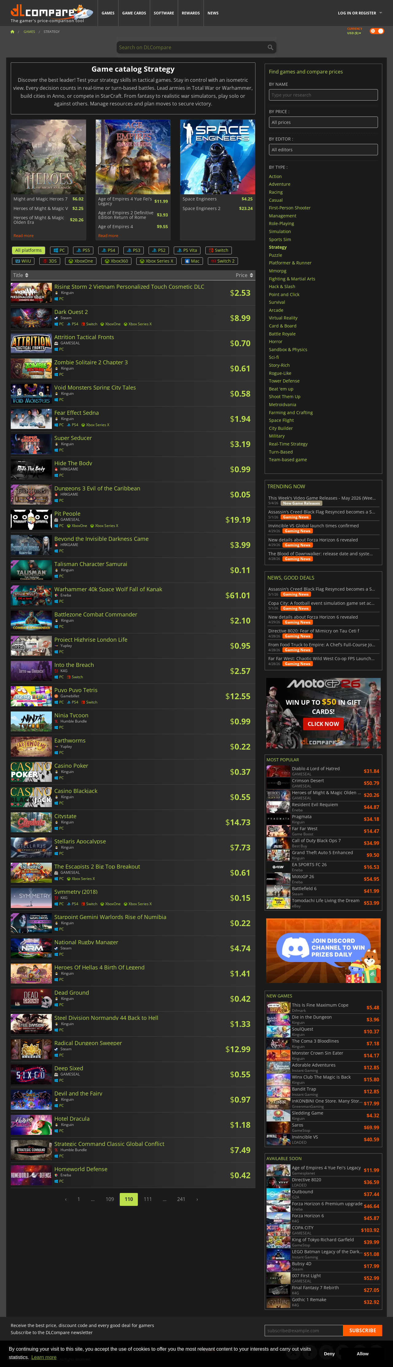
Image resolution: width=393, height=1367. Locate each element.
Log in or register (357, 13)
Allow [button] (362, 1353)
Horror (275, 341)
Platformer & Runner (290, 263)
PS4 (108, 250)
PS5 (83, 250)
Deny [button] (329, 1353)
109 (110, 1199)
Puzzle (275, 255)
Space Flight (281, 420)
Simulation (280, 231)
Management (282, 215)
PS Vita (187, 250)
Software (164, 13)
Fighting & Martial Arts (292, 278)
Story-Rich (279, 365)
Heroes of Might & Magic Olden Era (39, 220)
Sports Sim (280, 239)
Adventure (279, 184)
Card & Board (283, 326)
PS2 (158, 250)
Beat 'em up (281, 388)
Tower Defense (284, 381)
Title (20, 275)
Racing (276, 192)
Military (277, 436)
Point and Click (284, 294)
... (93, 1199)
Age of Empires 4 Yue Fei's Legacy (125, 201)
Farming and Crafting (291, 412)
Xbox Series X (156, 261)
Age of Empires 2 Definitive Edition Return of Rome (126, 215)
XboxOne (80, 261)
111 (148, 1199)
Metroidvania (282, 404)
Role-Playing (281, 223)
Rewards (191, 13)
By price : (323, 118)
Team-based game (288, 459)
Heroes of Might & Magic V (41, 208)
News (213, 13)
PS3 (133, 250)
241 (181, 1199)
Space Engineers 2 (201, 208)
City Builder (281, 428)
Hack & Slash (282, 286)
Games (108, 13)
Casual (276, 200)
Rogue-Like (280, 373)
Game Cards (134, 13)
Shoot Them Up (285, 396)
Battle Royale (282, 333)
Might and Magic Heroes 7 (41, 199)
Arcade (276, 310)
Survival (277, 302)
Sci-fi (274, 357)
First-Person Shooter (290, 208)
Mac (192, 261)
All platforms (28, 250)
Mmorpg (277, 271)
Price (244, 275)
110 (129, 1199)
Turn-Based (281, 451)
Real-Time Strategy (288, 444)
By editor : (323, 146)
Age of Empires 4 (115, 226)
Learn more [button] (43, 1357)
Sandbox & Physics (288, 349)
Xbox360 (116, 261)
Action (275, 176)
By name (323, 91)
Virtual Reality (283, 318)
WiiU (23, 261)
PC (59, 250)
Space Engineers (200, 199)
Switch (218, 250)
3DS (50, 261)
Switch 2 (223, 261)
